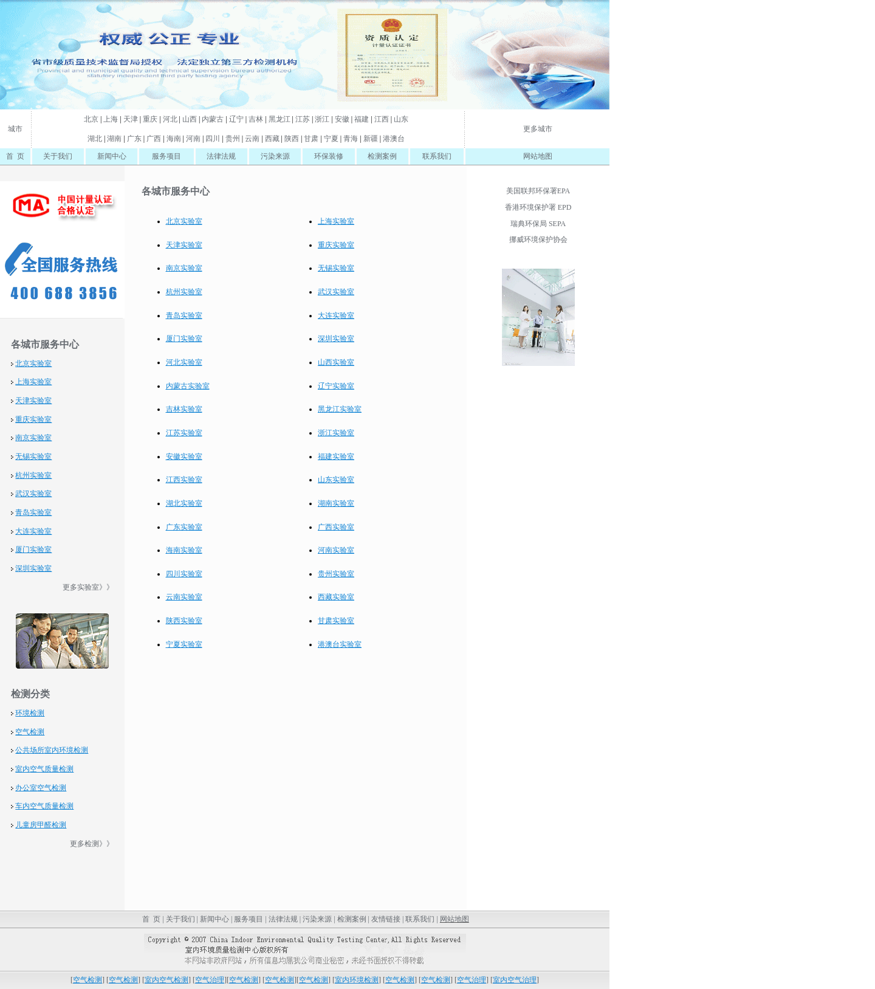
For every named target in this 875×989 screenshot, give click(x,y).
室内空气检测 (166, 980)
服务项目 (166, 156)
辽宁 (236, 119)
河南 (193, 138)
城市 (15, 129)
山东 (401, 119)
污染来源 (275, 156)
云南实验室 (184, 597)
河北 (170, 119)
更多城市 (537, 129)
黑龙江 (279, 119)
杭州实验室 (33, 475)
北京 (91, 119)
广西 (153, 138)
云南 (252, 138)
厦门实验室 (33, 549)
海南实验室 (184, 550)
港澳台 (394, 138)
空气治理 (209, 980)
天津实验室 (33, 400)
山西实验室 (336, 362)
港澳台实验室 (340, 644)
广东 (134, 138)
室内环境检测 (66, 750)
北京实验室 (33, 363)
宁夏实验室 (184, 644)
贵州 (232, 138)
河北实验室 (184, 362)
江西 (381, 119)
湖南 (114, 138)
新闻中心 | (216, 919)
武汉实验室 (33, 493)
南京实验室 (33, 437)
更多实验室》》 (88, 587)
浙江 (322, 119)
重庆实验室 (33, 419)
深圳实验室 (33, 568)
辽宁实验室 (336, 386)
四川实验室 (184, 574)
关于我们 (57, 156)
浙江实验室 (336, 433)
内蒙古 (213, 119)
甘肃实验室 (336, 620)
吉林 (256, 119)
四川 (212, 138)
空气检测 (29, 732)
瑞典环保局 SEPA (538, 223)
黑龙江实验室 (340, 409)
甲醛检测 (51, 825)
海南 (173, 138)
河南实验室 (336, 550)
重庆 (150, 119)
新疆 (370, 138)
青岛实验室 (33, 512)
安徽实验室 (184, 456)
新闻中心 (111, 156)
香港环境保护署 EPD (538, 207)
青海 (350, 138)
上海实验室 (33, 381)
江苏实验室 (184, 433)
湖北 (95, 138)
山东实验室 (336, 479)
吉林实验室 (184, 409)
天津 (130, 119)
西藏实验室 (336, 597)
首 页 (15, 156)
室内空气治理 (515, 980)
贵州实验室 (336, 574)
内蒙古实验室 (188, 386)
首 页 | (151, 919)
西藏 (272, 138)
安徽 (342, 119)
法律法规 (221, 156)
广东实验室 (184, 527)
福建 (361, 119)
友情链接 (385, 919)
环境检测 (29, 713)
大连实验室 (33, 531)
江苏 (302, 119)
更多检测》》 (92, 843)
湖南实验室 (336, 503)
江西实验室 (184, 479)
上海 (110, 119)
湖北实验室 (184, 503)
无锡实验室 (33, 456)
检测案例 (382, 156)
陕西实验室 (184, 620)
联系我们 (436, 156)
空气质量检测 (52, 769)
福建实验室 (336, 456)
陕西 (291, 138)
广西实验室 (336, 527)
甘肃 (311, 138)
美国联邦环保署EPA (538, 191)
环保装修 (328, 156)
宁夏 (331, 138)
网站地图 (537, 156)
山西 (189, 119)
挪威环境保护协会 (538, 239)
